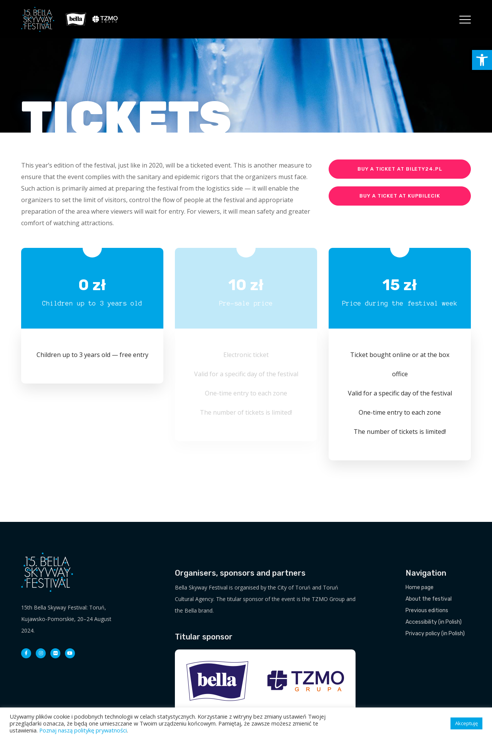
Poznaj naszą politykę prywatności (83, 730)
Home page (420, 587)
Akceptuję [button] (466, 723)
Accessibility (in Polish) (434, 622)
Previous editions (427, 610)
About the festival (429, 599)
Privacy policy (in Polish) (435, 633)
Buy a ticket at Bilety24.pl (399, 169)
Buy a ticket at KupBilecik (399, 196)
